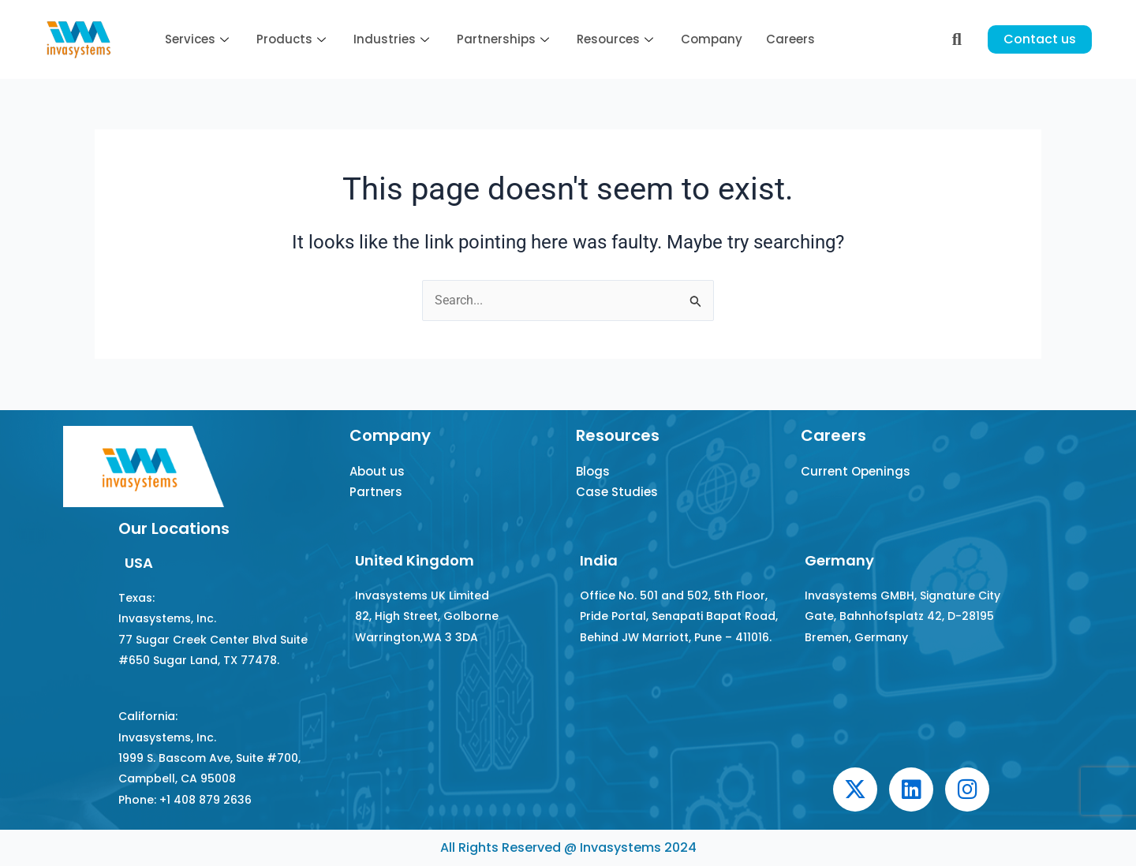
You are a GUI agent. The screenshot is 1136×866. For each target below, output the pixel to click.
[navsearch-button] (957, 39)
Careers (790, 39)
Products (293, 39)
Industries (393, 39)
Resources (617, 39)
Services (199, 39)
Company (711, 39)
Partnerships (505, 39)
